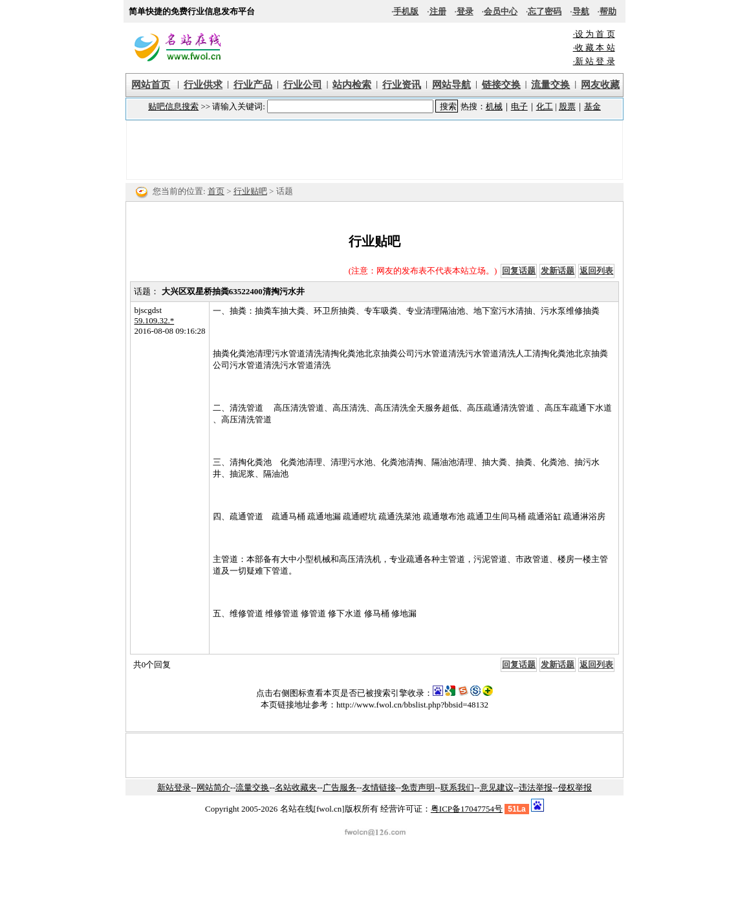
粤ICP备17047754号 (467, 809)
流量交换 (252, 787)
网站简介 (213, 787)
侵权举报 (575, 787)
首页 (216, 191)
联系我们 (457, 787)
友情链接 (379, 787)
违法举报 (535, 787)
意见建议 (497, 787)
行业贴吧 (250, 191)
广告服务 (339, 787)
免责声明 (418, 787)
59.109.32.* (154, 320)
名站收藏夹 (296, 787)
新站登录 (174, 787)
